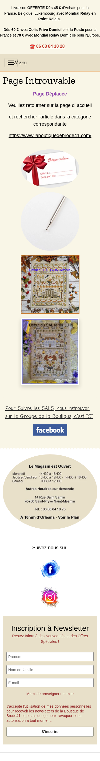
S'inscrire (50, 732)
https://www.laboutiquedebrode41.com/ (50, 135)
